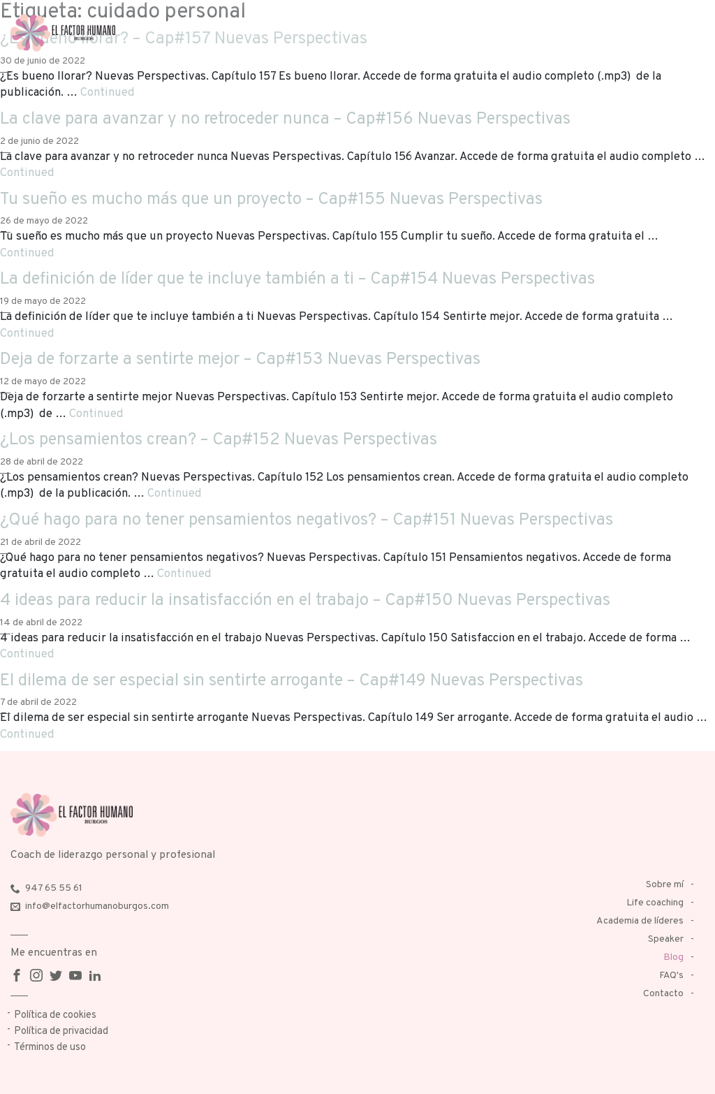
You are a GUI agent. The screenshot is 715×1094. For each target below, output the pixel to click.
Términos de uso (50, 1047)
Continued (107, 92)
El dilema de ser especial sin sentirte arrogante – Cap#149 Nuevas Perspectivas (291, 681)
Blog (673, 957)
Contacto (663, 994)
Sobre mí (665, 885)
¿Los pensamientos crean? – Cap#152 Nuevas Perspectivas (218, 440)
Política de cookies (55, 1015)
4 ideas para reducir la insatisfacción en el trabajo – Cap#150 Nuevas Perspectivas (305, 600)
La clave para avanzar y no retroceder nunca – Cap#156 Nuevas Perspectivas (285, 119)
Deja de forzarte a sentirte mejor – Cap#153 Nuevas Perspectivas (240, 359)
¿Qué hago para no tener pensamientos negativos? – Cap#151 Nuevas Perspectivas (306, 520)
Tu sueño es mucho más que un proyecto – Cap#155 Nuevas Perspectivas (271, 199)
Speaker (666, 939)
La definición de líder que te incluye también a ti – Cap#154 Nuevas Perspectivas (297, 279)
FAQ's (671, 976)
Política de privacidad (61, 1031)
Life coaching (655, 903)
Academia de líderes (640, 921)
